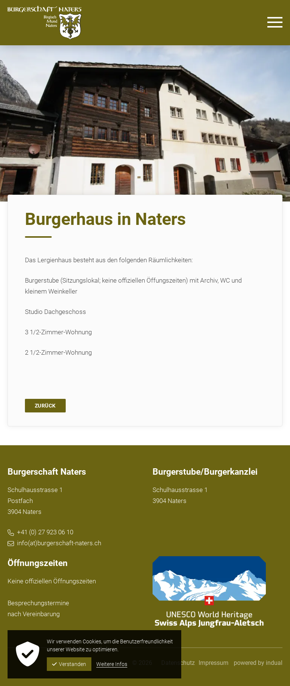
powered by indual (258, 662)
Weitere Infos (111, 664)
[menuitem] (213, 663)
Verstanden (69, 664)
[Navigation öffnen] (274, 22)
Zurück (45, 406)
